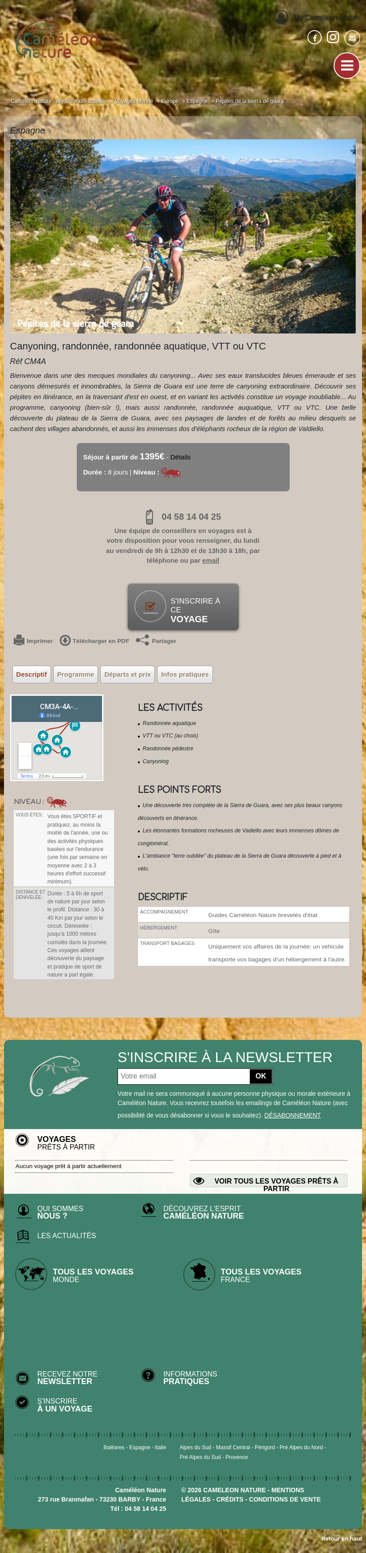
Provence (236, 1457)
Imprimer (33, 641)
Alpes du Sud (195, 1447)
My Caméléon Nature (317, 16)
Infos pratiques (185, 674)
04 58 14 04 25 (183, 517)
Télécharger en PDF (94, 641)
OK (261, 1076)
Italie (160, 1447)
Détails (180, 457)
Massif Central (233, 1447)
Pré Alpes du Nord (301, 1447)
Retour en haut (341, 1538)
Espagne (139, 1447)
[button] (36, 236)
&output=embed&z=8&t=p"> (56, 737)
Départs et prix (127, 674)
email (210, 560)
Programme (75, 674)
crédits (229, 1499)
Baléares (113, 1447)
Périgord (265, 1447)
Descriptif (31, 674)
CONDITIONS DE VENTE (285, 1499)
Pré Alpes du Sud (200, 1457)
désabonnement (292, 1115)
